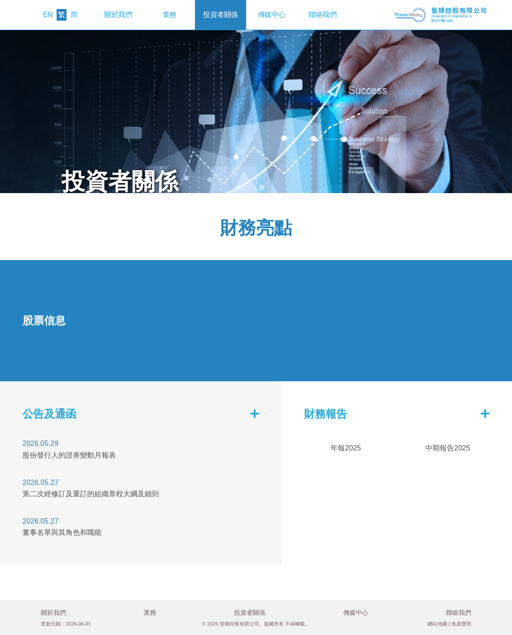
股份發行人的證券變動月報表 (69, 455)
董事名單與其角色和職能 (62, 532)
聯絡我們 (322, 14)
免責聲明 (461, 623)
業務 (170, 14)
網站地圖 (437, 623)
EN (48, 14)
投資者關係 (220, 14)
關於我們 (118, 14)
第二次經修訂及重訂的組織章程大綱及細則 (90, 494)
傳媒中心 (272, 14)
